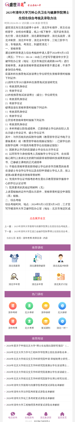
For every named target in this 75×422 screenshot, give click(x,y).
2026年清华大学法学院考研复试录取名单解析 (30, 391)
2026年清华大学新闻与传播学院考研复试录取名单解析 (35, 385)
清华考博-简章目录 (32, 238)
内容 (45, 238)
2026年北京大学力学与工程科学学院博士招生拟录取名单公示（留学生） (38, 352)
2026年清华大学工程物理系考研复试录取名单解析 (33, 404)
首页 (19, 238)
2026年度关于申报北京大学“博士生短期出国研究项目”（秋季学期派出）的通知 (38, 345)
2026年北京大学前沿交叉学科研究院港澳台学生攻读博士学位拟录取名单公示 (38, 365)
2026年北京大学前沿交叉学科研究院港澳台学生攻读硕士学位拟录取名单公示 (38, 372)
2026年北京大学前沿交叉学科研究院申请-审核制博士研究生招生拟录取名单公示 (38, 359)
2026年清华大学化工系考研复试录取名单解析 (30, 398)
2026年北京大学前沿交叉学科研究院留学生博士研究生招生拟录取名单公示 (38, 378)
